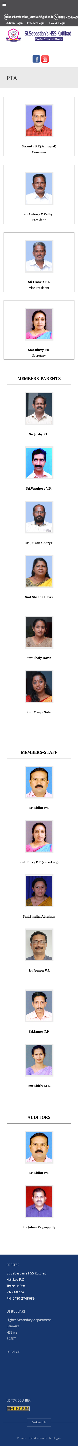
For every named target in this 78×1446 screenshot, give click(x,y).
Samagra (13, 1326)
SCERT (11, 1339)
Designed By (39, 1422)
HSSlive (12, 1332)
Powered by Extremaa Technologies (39, 1438)
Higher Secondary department (29, 1320)
